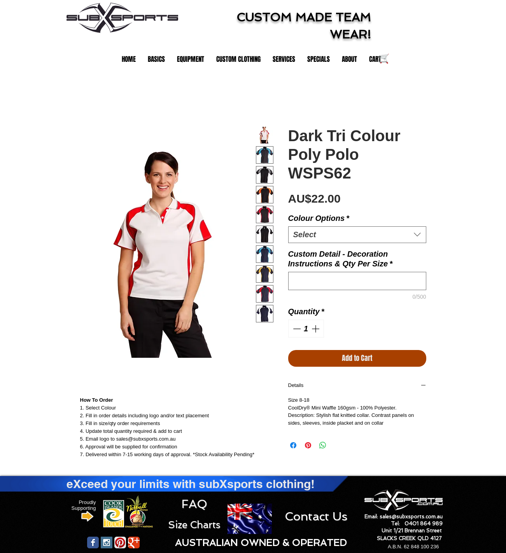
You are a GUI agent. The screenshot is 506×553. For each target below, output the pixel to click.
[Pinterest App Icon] (120, 542)
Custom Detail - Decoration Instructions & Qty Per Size (340, 259)
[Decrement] (296, 328)
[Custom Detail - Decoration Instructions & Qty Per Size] (357, 281)
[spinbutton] (306, 328)
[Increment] (316, 328)
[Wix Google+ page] (134, 542)
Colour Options (318, 218)
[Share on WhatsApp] (322, 445)
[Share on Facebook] (293, 445)
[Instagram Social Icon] (106, 542)
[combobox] (357, 234)
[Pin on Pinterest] (308, 445)
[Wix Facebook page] (93, 542)
